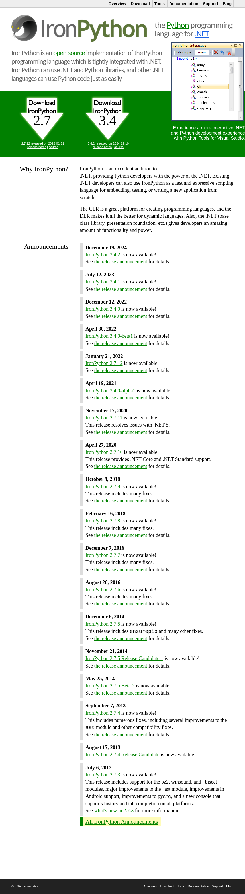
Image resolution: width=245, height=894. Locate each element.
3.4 (108, 120)
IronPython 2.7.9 (102, 486)
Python (178, 25)
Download (167, 886)
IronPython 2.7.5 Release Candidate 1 (124, 658)
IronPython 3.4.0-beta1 (109, 336)
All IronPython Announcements (121, 822)
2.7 (42, 120)
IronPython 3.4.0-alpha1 (110, 391)
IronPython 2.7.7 (102, 555)
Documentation (198, 886)
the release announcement (120, 262)
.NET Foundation (27, 886)
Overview (150, 886)
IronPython (80, 28)
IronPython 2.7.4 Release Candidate (122, 754)
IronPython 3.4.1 (102, 282)
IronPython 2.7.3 (102, 775)
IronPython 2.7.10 (104, 452)
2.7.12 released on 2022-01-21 (42, 143)
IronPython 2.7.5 (102, 624)
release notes (36, 147)
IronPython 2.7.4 (102, 713)
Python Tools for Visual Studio (213, 138)
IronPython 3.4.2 (102, 255)
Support (217, 886)
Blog (229, 886)
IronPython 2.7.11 (103, 418)
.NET (202, 33)
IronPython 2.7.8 (102, 521)
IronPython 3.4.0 (102, 309)
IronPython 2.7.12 (104, 363)
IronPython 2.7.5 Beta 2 (110, 686)
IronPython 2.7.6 (102, 589)
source (53, 147)
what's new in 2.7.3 (114, 810)
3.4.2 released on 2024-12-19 (108, 143)
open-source (69, 53)
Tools (181, 886)
